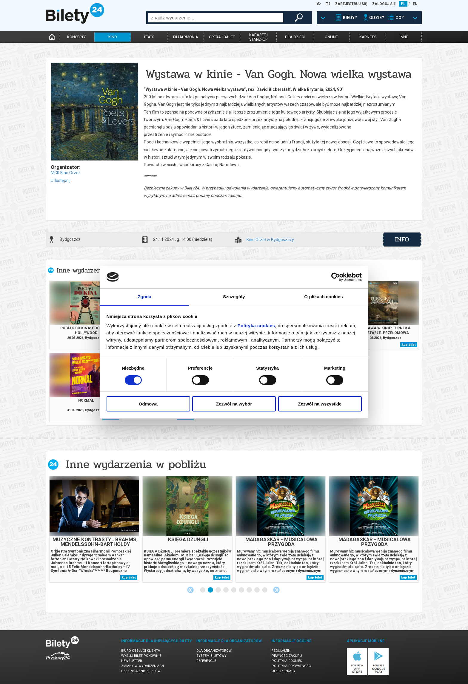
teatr (149, 37)
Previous (190, 590)
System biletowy (211, 656)
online (331, 37)
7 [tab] (250, 590)
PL (403, 4)
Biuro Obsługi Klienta (140, 651)
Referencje (206, 661)
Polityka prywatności (292, 666)
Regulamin (281, 651)
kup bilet (409, 345)
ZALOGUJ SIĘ (384, 4)
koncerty (76, 37)
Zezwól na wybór (234, 403)
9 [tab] (265, 590)
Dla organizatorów (214, 651)
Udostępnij (60, 180)
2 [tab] (211, 590)
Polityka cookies (287, 661)
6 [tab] (242, 590)
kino (112, 37)
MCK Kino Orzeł (65, 172)
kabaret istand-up (258, 37)
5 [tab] (234, 590)
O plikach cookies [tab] (323, 296)
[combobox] (215, 17)
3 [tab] (218, 590)
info (402, 239)
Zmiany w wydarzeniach (142, 666)
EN (415, 4)
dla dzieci (295, 37)
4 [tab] (226, 590)
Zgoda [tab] (144, 296)
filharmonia (185, 37)
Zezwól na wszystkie (320, 403)
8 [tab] (257, 590)
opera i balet (222, 37)
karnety (367, 37)
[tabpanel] (94, 529)
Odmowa (148, 403)
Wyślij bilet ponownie (141, 656)
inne (404, 37)
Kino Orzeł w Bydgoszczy (270, 240)
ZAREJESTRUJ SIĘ (351, 4)
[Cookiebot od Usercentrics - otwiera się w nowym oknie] (336, 277)
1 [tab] (203, 590)
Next (276, 590)
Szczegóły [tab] (234, 296)
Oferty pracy (283, 671)
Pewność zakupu (287, 656)
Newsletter (131, 661)
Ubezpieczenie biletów (141, 671)
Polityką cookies (256, 325)
